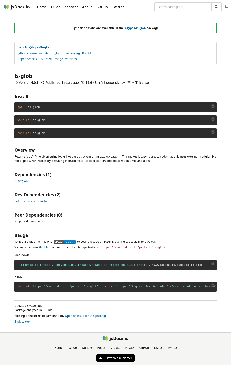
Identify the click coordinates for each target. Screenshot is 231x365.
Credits (115, 348)
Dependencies (27, 59)
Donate (87, 348)
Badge (58, 59)
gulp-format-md (25, 201)
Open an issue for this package (86, 316)
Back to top (22, 322)
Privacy (129, 348)
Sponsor (71, 7)
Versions (71, 59)
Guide (55, 7)
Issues (158, 348)
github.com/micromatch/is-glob (39, 53)
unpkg (75, 53)
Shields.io (45, 247)
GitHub (102, 7)
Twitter (118, 7)
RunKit (86, 53)
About (87, 7)
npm (66, 53)
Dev (40, 59)
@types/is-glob (135, 28)
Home (42, 7)
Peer (48, 59)
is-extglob (21, 181)
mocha (43, 201)
